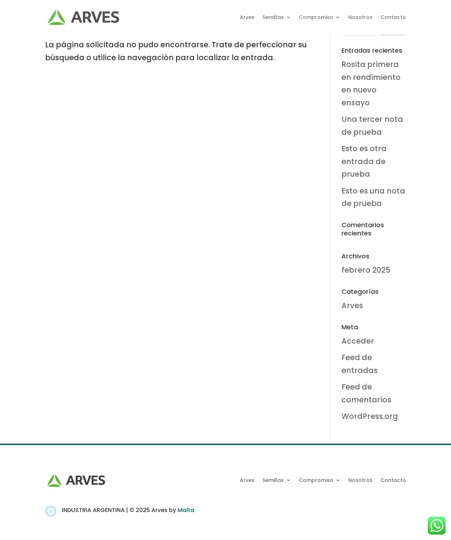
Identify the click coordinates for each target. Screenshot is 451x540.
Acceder (357, 341)
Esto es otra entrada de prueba (364, 161)
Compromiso (316, 17)
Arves (247, 17)
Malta (186, 510)
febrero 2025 (366, 270)
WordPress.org (369, 416)
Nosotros (360, 17)
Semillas (273, 17)
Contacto (393, 17)
